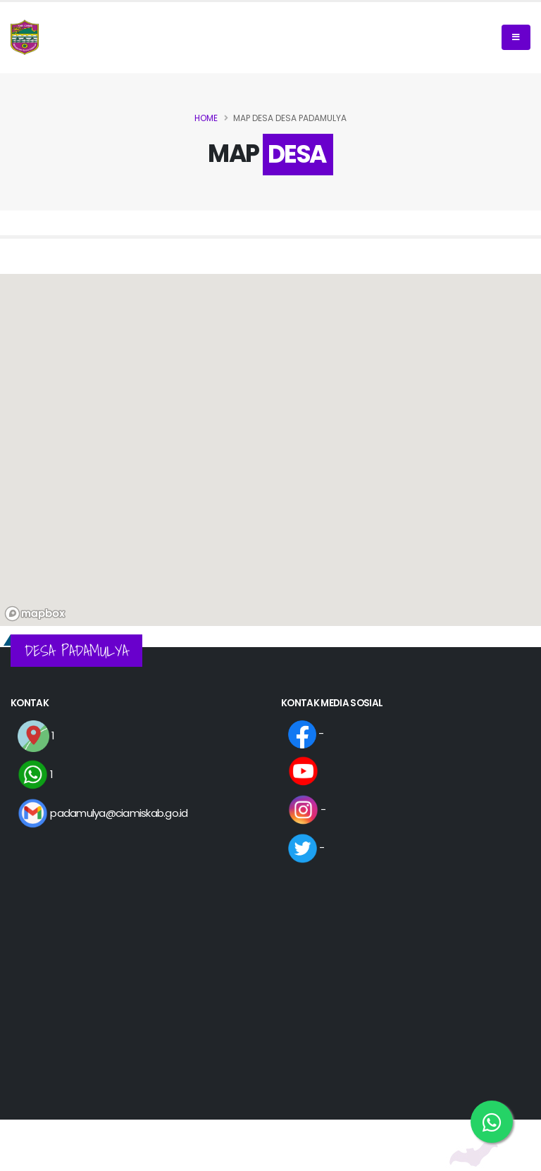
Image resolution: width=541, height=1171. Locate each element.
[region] (270, 450)
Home (206, 118)
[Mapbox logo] (35, 614)
